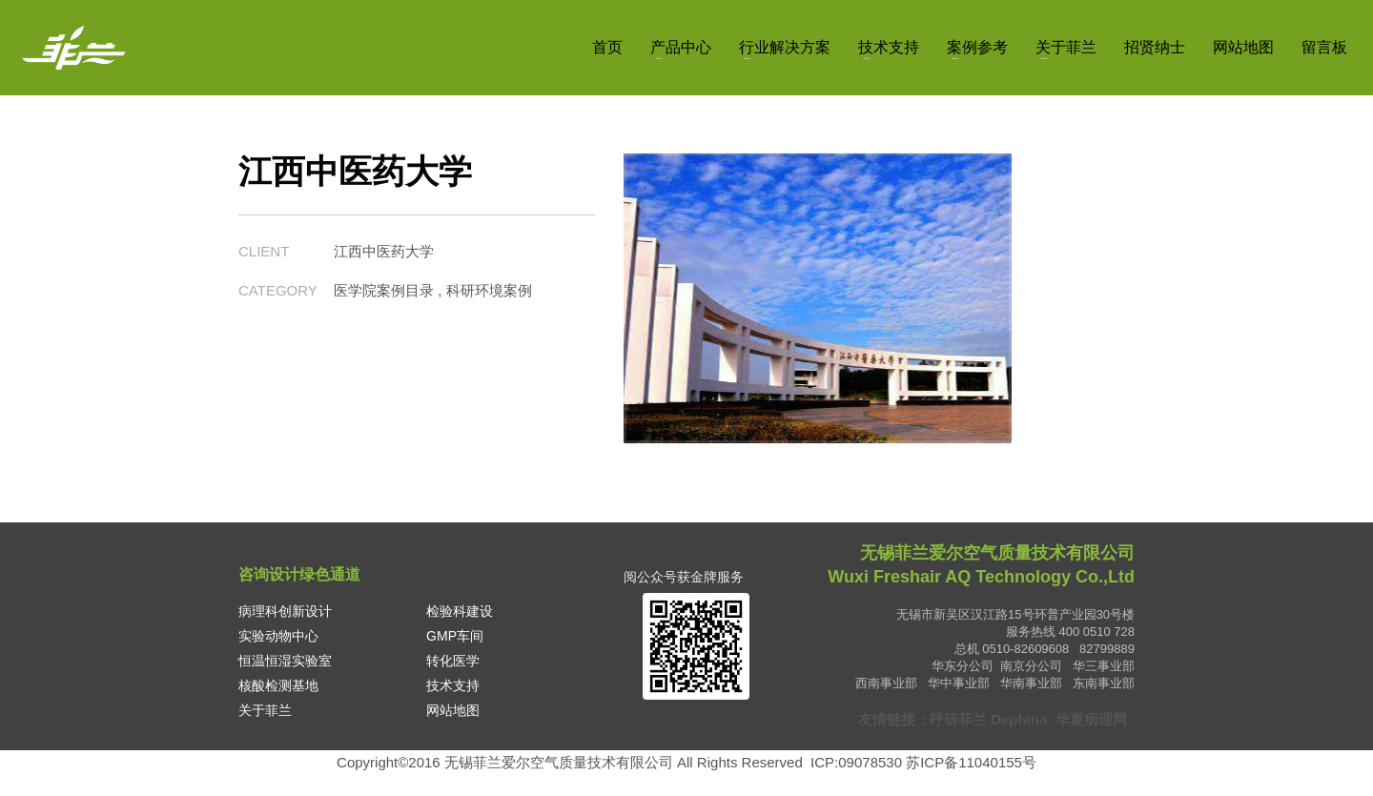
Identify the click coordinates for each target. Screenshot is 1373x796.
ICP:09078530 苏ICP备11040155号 (923, 762)
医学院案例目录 (384, 290)
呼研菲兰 (958, 719)
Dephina (1019, 719)
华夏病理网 (1093, 719)
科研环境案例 (489, 290)
